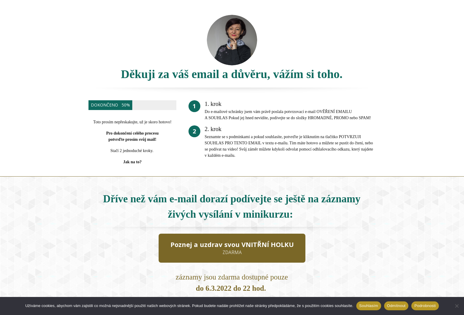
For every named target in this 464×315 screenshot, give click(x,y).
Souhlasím (368, 305)
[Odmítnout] (457, 306)
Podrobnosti (425, 305)
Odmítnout (396, 305)
